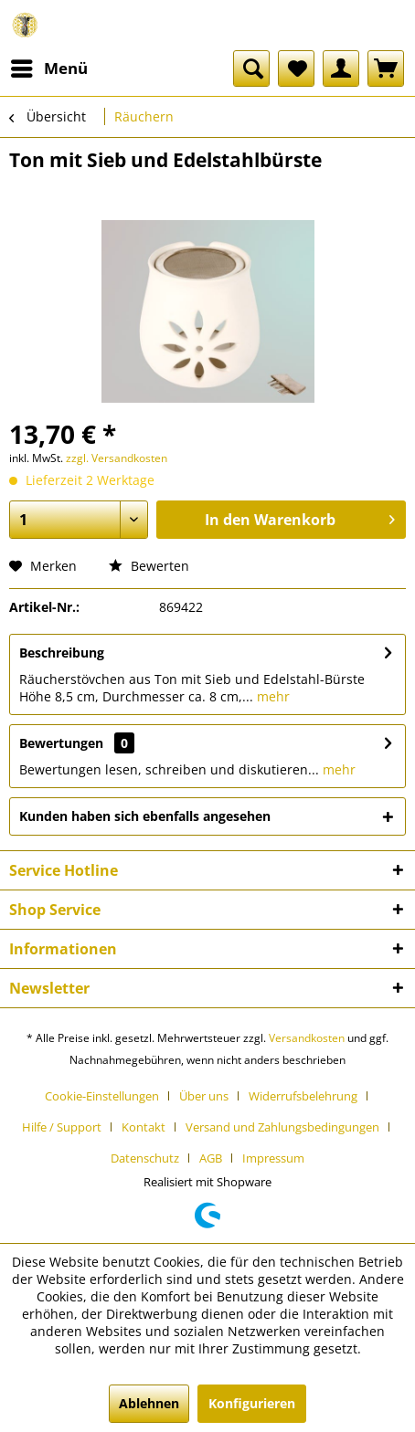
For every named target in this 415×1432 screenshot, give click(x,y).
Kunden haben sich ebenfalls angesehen (145, 816)
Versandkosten (307, 1038)
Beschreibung (61, 652)
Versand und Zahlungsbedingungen (282, 1127)
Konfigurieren (251, 1403)
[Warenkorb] (385, 68)
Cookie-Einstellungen (102, 1096)
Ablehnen (149, 1403)
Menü (49, 66)
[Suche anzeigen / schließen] (251, 68)
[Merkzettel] (296, 68)
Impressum (273, 1158)
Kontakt (143, 1127)
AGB (210, 1158)
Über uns (204, 1096)
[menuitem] (48, 68)
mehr (271, 696)
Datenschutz (145, 1158)
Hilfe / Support (61, 1127)
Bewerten (149, 565)
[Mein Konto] (341, 68)
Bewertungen (61, 743)
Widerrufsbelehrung (303, 1096)
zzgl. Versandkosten (116, 458)
